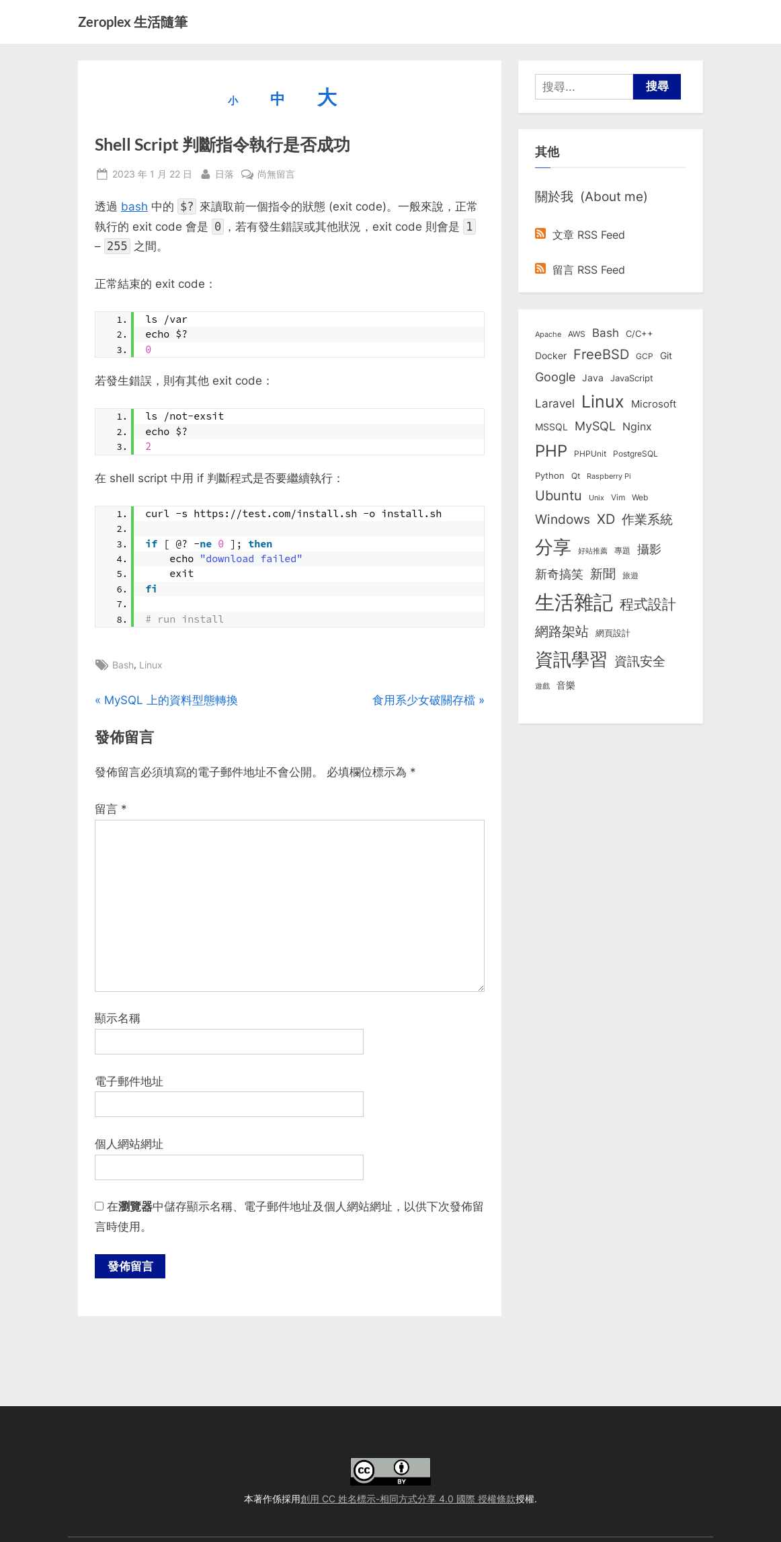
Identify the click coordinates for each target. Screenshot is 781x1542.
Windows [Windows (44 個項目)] (562, 519)
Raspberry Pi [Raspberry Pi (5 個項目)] (609, 476)
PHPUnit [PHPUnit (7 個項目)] (590, 454)
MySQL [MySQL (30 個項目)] (595, 426)
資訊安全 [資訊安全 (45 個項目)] (639, 661)
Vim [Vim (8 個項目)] (618, 497)
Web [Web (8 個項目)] (640, 497)
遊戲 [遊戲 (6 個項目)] (542, 686)
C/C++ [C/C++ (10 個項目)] (639, 333)
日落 (224, 172)
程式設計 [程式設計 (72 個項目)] (648, 604)
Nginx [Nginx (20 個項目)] (637, 426)
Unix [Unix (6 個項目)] (596, 497)
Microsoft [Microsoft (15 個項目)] (653, 404)
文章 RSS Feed (580, 234)
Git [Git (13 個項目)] (666, 355)
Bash (123, 664)
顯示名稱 (117, 1018)
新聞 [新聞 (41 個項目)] (603, 574)
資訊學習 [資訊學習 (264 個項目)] (571, 659)
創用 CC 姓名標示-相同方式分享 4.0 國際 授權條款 (408, 1498)
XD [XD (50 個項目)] (606, 519)
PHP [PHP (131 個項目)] (551, 451)
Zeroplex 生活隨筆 (133, 21)
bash (134, 206)
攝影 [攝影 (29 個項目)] (649, 549)
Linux (151, 664)
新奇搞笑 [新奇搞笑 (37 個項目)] (559, 573)
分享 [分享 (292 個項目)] (553, 547)
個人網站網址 (129, 1144)
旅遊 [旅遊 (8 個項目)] (630, 575)
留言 (111, 809)
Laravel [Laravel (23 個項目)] (555, 403)
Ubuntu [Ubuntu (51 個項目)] (558, 496)
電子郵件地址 (129, 1081)
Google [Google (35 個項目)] (555, 376)
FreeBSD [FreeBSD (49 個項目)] (601, 354)
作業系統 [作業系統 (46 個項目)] (647, 519)
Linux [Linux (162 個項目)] (602, 401)
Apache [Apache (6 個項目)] (548, 334)
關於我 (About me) (591, 196)
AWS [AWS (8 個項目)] (576, 334)
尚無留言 (276, 173)
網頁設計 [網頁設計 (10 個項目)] (612, 632)
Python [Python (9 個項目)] (550, 476)
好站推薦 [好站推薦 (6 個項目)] (593, 550)
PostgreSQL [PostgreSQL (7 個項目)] (635, 454)
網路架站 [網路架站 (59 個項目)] (562, 631)
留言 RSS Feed (580, 269)
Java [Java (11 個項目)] (593, 378)
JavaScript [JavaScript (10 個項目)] (631, 378)
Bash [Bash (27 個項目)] (605, 332)
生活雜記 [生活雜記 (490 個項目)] (574, 602)
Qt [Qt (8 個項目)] (575, 476)
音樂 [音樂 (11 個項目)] (566, 685)
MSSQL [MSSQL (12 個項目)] (551, 427)
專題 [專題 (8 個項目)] (622, 550)
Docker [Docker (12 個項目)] (551, 355)
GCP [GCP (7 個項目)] (644, 356)
